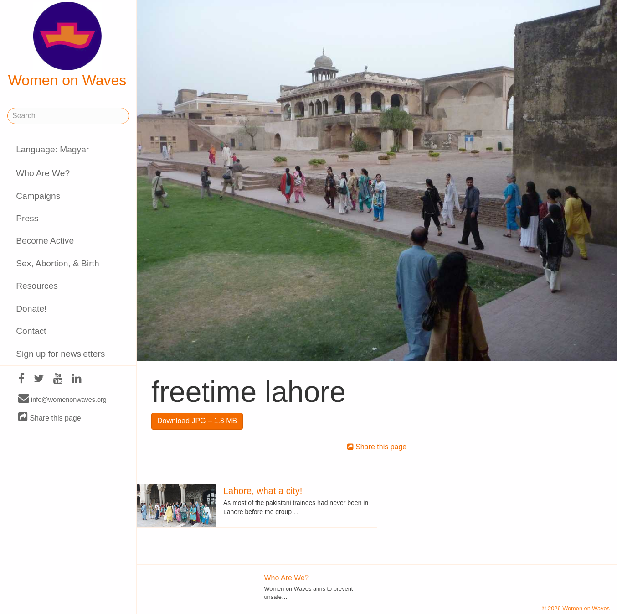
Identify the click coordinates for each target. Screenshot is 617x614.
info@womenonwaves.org (62, 399)
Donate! (31, 308)
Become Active (45, 240)
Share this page (49, 417)
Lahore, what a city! (262, 491)
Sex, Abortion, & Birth (57, 263)
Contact (31, 331)
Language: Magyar (52, 149)
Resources (37, 286)
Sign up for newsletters (60, 354)
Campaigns (38, 196)
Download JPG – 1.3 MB (197, 421)
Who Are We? (43, 173)
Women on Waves (67, 45)
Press (27, 218)
